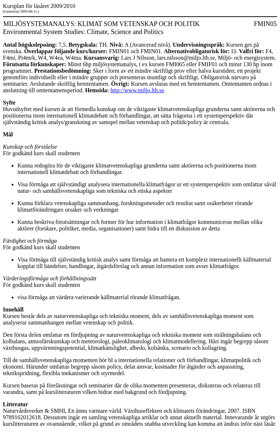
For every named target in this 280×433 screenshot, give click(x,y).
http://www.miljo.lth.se (137, 90)
